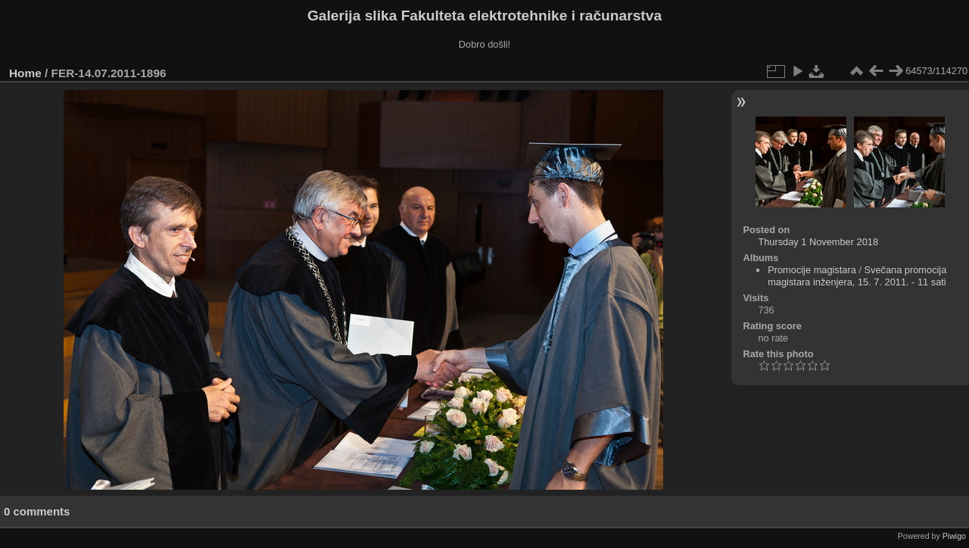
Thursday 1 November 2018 (818, 242)
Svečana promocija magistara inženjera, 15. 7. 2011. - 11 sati (857, 276)
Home (25, 73)
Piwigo (954, 535)
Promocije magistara (812, 270)
